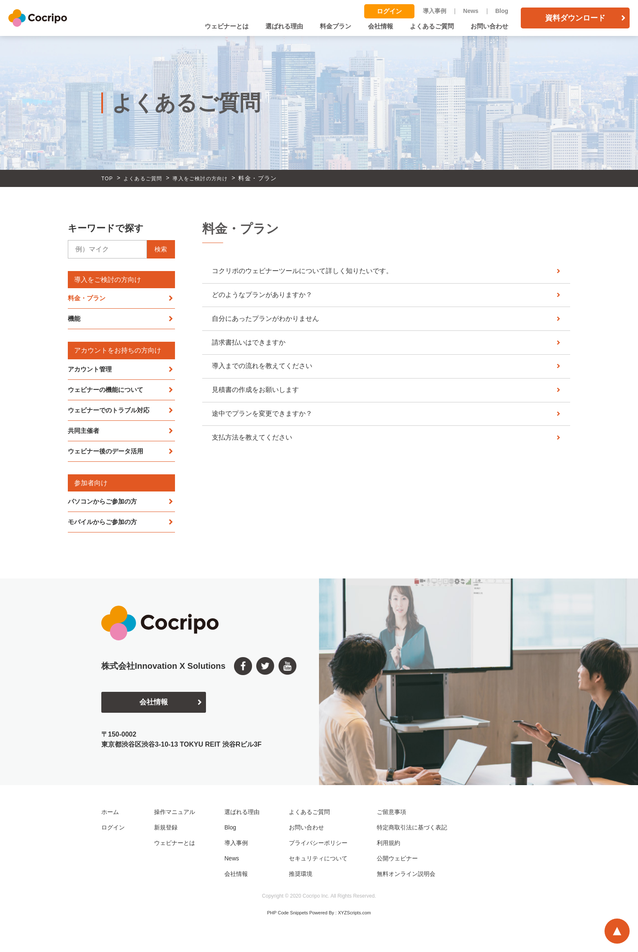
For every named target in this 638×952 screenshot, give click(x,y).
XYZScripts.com (354, 917)
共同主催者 (84, 433)
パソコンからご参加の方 (104, 505)
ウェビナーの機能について (108, 391)
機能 (74, 319)
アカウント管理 (91, 370)
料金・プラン (88, 298)
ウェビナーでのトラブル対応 (111, 412)
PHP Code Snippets (287, 917)
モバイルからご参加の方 (104, 526)
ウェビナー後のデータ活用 (108, 454)
